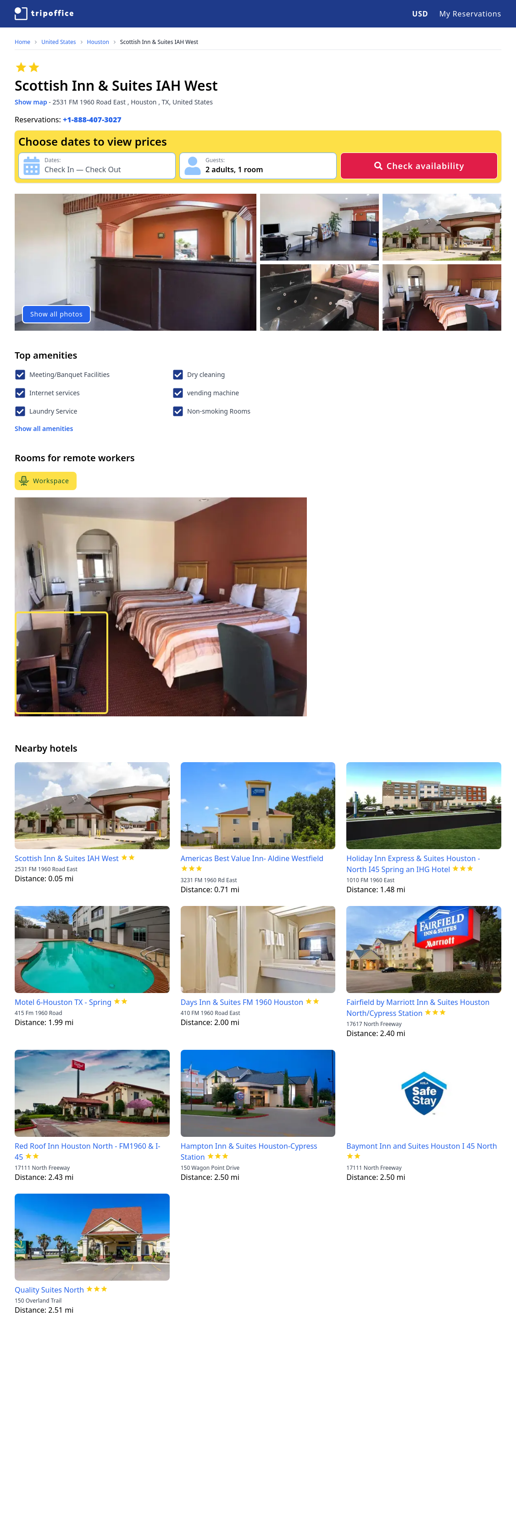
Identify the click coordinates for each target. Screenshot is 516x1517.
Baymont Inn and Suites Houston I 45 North (421, 1146)
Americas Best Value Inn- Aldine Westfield (252, 858)
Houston (98, 42)
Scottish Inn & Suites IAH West (159, 42)
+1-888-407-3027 (92, 120)
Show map (31, 102)
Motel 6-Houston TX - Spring (63, 1002)
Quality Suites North (49, 1290)
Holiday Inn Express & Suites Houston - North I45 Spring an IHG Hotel (413, 863)
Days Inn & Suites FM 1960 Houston (242, 1002)
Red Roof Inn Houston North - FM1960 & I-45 (88, 1151)
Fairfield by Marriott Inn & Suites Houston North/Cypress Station (417, 1007)
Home (22, 42)
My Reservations (470, 14)
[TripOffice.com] (44, 13)
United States (58, 42)
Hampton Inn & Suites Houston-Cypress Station (249, 1151)
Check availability (419, 165)
